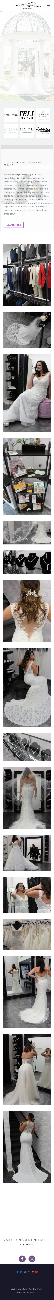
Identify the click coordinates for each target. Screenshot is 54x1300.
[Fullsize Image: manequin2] (27, 934)
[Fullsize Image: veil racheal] (27, 532)
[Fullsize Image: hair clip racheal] (27, 611)
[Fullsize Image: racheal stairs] (27, 1147)
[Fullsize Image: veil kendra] (27, 798)
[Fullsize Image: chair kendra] (27, 393)
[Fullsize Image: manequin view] (27, 330)
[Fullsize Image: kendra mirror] (27, 992)
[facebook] (22, 1259)
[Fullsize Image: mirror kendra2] (27, 895)
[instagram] (32, 1259)
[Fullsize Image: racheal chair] (27, 687)
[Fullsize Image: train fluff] (27, 853)
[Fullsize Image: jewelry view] (27, 562)
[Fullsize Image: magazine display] (27, 476)
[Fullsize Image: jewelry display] (27, 747)
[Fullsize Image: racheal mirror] (27, 1069)
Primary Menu (48, 5)
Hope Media (32, 1292)
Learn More (14, 225)
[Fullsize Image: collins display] (27, 275)
